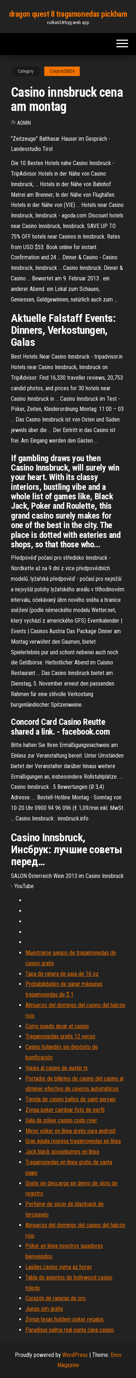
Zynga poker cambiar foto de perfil (64, 1109)
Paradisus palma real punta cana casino (69, 1329)
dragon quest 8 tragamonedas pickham (68, 14)
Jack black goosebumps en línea (62, 1151)
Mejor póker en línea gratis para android (70, 1130)
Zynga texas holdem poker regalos (64, 1319)
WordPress (75, 1354)
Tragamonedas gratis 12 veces (60, 1036)
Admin (24, 123)
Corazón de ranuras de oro (55, 1298)
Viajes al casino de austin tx (56, 1068)
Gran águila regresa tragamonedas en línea (73, 1141)
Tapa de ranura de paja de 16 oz (62, 973)
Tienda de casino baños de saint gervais (70, 1099)
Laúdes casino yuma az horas (58, 1266)
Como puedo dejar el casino (57, 1026)
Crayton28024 (62, 71)
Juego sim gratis (44, 1308)
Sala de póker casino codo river (61, 1120)
